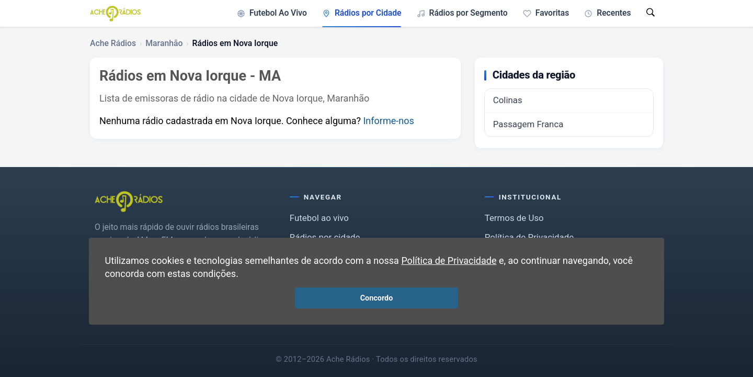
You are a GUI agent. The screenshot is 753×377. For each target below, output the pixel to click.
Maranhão (163, 43)
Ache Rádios (113, 43)
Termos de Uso (514, 218)
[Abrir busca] (650, 13)
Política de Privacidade (448, 260)
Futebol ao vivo (319, 218)
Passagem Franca (528, 124)
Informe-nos (388, 120)
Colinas (507, 100)
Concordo (376, 298)
